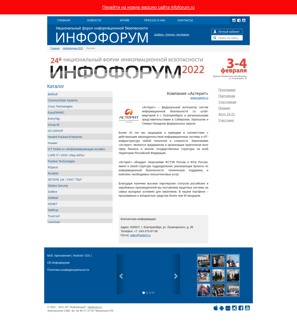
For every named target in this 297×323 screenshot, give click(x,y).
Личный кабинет (226, 31)
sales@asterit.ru (140, 235)
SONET (53, 204)
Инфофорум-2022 (73, 48)
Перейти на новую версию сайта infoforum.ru (148, 7)
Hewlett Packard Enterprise (65, 137)
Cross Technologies (60, 106)
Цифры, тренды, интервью (171, 34)
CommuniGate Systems (63, 100)
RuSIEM (53, 173)
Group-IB (53, 124)
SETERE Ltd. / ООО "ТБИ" (65, 179)
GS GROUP (55, 130)
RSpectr (53, 167)
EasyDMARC (56, 112)
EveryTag (54, 118)
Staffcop (53, 210)
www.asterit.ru (199, 98)
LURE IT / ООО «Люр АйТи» (66, 155)
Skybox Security (58, 185)
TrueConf (54, 216)
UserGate (54, 222)
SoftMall (53, 197)
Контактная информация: (138, 219)
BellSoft (53, 94)
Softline (52, 191)
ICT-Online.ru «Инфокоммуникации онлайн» (77, 149)
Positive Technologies (61, 161)
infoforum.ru (95, 307)
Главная (55, 48)
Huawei (52, 143)
